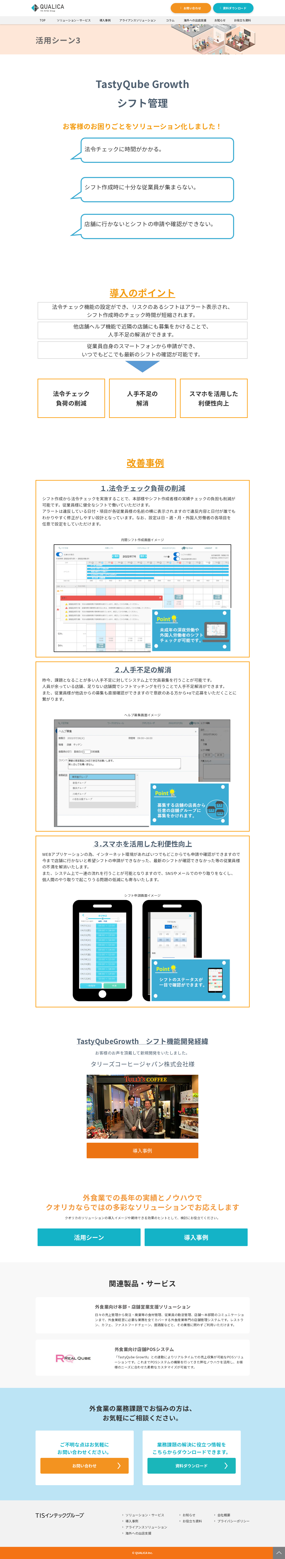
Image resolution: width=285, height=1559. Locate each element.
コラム (170, 20)
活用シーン (89, 1237)
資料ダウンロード (234, 8)
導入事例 (105, 20)
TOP (42, 20)
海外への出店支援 (195, 20)
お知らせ (220, 20)
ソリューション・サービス (74, 20)
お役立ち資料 (242, 20)
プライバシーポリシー (233, 1521)
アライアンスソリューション (137, 20)
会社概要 (223, 1514)
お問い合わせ (192, 8)
